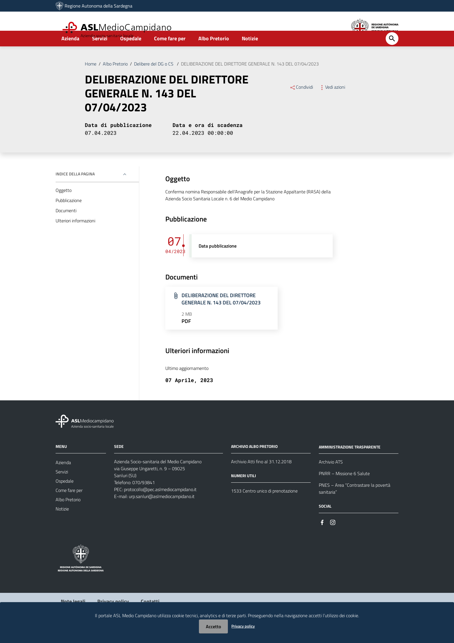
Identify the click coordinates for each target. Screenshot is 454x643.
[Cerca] (392, 54)
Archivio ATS (331, 477)
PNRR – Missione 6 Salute (344, 489)
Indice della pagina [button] (75, 189)
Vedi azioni (332, 102)
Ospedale (130, 54)
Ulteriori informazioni (75, 236)
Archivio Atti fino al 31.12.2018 (261, 477)
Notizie (250, 54)
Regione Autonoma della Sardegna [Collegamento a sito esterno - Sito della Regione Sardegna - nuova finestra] (98, 5)
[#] (322, 537)
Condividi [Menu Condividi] (301, 102)
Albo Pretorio (213, 54)
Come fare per (170, 54)
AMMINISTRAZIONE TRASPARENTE (349, 462)
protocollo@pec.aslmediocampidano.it (160, 505)
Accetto (213, 626)
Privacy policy (243, 626)
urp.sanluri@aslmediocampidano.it (162, 511)
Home (90, 79)
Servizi (99, 54)
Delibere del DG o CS (154, 79)
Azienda (70, 54)
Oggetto (64, 205)
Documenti (66, 226)
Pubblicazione (69, 215)
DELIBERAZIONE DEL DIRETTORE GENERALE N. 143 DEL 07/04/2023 (250, 79)
